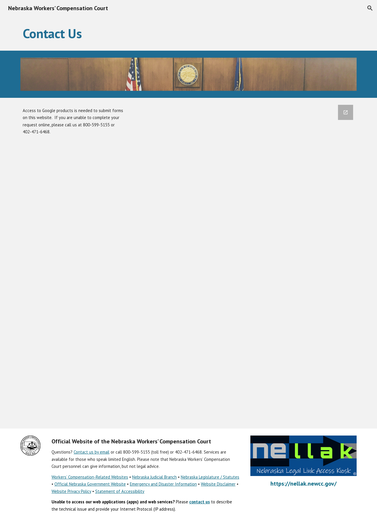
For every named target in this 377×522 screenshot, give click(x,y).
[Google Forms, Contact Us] (246, 263)
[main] (188, 33)
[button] (370, 8)
